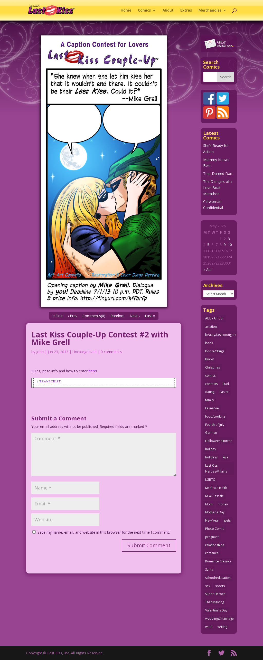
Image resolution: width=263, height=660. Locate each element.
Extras (186, 10)
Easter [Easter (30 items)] (224, 392)
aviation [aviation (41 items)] (211, 326)
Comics (144, 10)
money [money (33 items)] (223, 504)
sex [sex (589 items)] (207, 586)
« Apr (207, 269)
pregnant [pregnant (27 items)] (212, 537)
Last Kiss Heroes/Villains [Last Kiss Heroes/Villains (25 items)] (216, 468)
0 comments (111, 351)
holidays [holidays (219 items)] (211, 457)
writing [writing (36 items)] (222, 627)
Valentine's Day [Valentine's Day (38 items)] (216, 610)
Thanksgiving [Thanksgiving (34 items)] (214, 602)
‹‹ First (57, 315)
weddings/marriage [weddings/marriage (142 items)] (219, 618)
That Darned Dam (218, 173)
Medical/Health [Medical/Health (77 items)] (216, 488)
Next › (135, 315)
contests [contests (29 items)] (211, 384)
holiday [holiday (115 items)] (210, 449)
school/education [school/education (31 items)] (218, 578)
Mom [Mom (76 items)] (209, 504)
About (168, 10)
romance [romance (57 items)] (211, 553)
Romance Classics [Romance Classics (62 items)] (218, 561)
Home (126, 10)
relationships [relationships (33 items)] (214, 545)
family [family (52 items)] (209, 400)
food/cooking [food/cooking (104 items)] (215, 416)
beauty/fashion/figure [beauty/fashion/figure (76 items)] (221, 335)
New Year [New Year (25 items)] (212, 520)
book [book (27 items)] (209, 343)
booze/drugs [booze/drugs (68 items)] (214, 351)
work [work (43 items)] (208, 627)
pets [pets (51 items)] (227, 520)
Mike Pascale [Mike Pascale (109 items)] (214, 496)
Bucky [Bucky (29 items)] (209, 359)
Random (117, 315)
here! (93, 371)
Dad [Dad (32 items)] (226, 384)
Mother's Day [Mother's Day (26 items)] (214, 512)
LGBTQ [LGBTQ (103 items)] (210, 479)
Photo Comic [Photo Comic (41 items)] (214, 528)
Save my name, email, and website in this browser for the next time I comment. (103, 532)
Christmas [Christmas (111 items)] (212, 367)
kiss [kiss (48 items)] (225, 457)
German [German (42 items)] (211, 432)
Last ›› (150, 315)
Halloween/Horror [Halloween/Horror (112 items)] (218, 441)
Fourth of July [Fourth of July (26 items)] (214, 424)
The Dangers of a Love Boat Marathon (217, 187)
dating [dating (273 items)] (209, 392)
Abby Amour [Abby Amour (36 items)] (214, 318)
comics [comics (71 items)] (210, 375)
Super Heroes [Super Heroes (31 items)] (215, 594)
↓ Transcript (48, 381)
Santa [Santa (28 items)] (209, 569)
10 (230, 244)
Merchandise (210, 10)
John (40, 351)
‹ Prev (72, 315)
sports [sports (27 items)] (220, 586)
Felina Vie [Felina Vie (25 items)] (212, 408)
